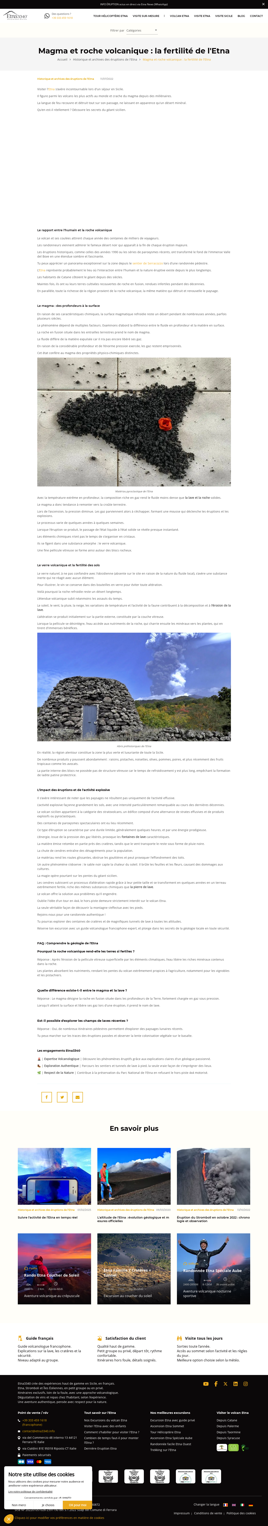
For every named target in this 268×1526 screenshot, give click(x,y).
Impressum (182, 1513)
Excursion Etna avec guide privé (172, 1420)
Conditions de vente (208, 1513)
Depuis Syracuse (228, 1438)
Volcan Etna (179, 16)
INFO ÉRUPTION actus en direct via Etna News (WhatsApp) (134, 4)
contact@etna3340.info (36, 1431)
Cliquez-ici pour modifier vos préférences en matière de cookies (59, 1518)
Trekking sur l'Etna (163, 1450)
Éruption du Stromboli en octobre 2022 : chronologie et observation (213, 1219)
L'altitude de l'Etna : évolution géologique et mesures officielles (133, 1219)
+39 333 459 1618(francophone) (32, 1422)
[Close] (263, 4)
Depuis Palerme (228, 1426)
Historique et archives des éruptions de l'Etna (65, 78)
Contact (256, 16)
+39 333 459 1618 (62, 18)
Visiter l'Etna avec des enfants (105, 1426)
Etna (51, 89)
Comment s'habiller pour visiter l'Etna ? (111, 1432)
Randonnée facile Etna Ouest (170, 1444)
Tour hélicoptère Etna (110, 16)
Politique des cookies (241, 1513)
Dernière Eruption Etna (100, 1448)
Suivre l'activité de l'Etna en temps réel (47, 1217)
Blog (241, 16)
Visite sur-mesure (146, 16)
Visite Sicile (224, 16)
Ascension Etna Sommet (167, 1426)
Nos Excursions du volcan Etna (105, 1420)
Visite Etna (202, 16)
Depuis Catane (227, 1420)
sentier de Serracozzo (148, 263)
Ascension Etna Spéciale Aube (171, 1438)
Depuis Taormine (229, 1432)
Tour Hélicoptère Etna (165, 1432)
